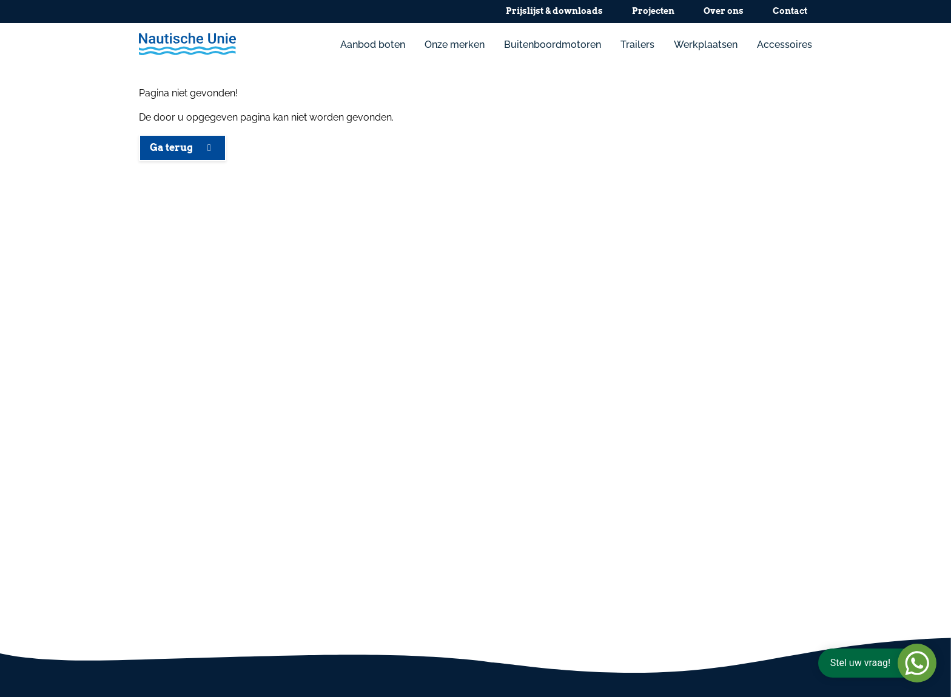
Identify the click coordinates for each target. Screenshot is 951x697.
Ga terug (182, 147)
